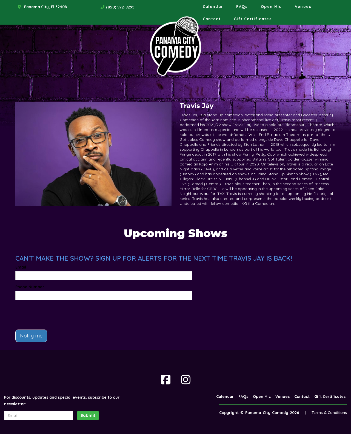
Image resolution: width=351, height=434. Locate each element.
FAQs (241, 6)
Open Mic (271, 6)
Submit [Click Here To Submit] (88, 415)
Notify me (31, 336)
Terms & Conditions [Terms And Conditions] (329, 412)
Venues (303, 6)
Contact (212, 18)
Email (20, 267)
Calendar (213, 6)
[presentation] (57, 314)
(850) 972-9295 (120, 7)
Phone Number (29, 286)
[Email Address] (38, 415)
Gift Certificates (253, 18)
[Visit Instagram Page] (185, 379)
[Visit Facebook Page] (165, 379)
